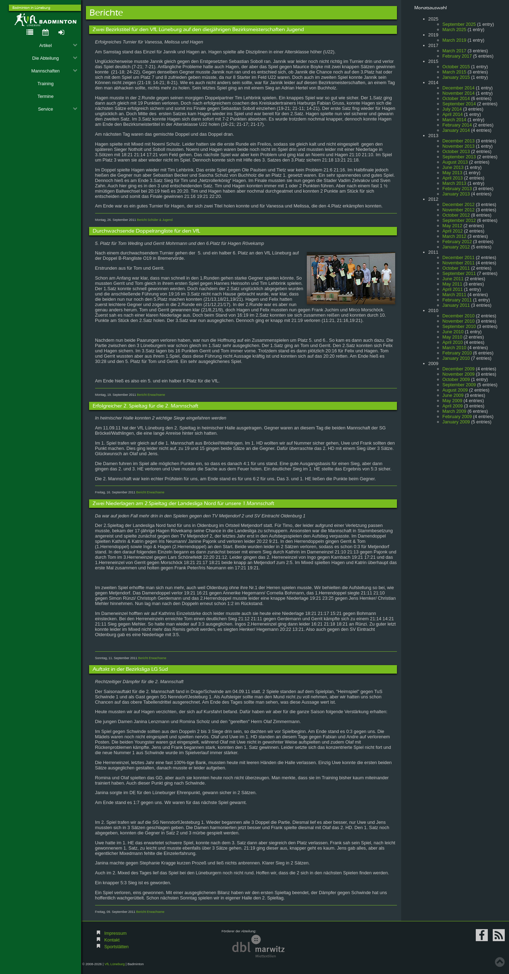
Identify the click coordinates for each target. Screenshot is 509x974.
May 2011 (452, 284)
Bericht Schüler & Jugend (154, 220)
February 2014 (457, 125)
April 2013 (453, 178)
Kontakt (111, 940)
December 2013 (459, 140)
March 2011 (455, 294)
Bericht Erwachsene (151, 395)
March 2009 (455, 411)
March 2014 (455, 119)
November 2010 (459, 321)
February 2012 (457, 241)
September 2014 (459, 103)
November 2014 (459, 93)
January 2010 (456, 358)
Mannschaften (54, 71)
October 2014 (456, 98)
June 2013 (453, 167)
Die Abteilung (54, 58)
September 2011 (459, 273)
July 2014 (452, 109)
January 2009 (456, 421)
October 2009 (456, 379)
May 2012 (452, 225)
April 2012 (453, 231)
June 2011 (453, 278)
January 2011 (456, 305)
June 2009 (453, 395)
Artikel (58, 45)
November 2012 (459, 209)
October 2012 (456, 215)
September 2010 (459, 326)
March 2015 (455, 72)
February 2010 (457, 353)
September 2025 (459, 24)
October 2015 (456, 66)
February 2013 (457, 188)
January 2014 (456, 130)
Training (45, 83)
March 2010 (455, 347)
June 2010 (453, 331)
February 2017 (457, 56)
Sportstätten (116, 946)
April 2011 (453, 289)
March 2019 (455, 40)
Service (57, 109)
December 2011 (459, 257)
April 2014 (453, 114)
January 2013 (456, 193)
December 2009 (459, 368)
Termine (45, 96)
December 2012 (459, 204)
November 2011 (459, 262)
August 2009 (455, 390)
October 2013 (456, 151)
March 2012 (455, 236)
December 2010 (459, 315)
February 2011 (457, 300)
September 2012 (459, 220)
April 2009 (453, 406)
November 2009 (459, 374)
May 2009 (452, 400)
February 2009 (457, 416)
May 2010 (452, 337)
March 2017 (455, 50)
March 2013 (455, 183)
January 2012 (456, 247)
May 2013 (452, 172)
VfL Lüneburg (115, 964)
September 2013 (459, 156)
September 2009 (459, 384)
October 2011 (456, 268)
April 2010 (453, 342)
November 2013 (459, 146)
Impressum (115, 933)
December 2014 (459, 87)
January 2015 (456, 77)
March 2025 (455, 29)
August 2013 (455, 162)
